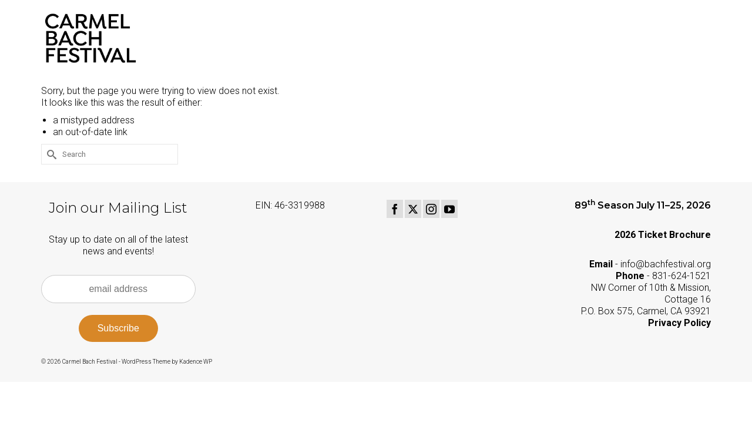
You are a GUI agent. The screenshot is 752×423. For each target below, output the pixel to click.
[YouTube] (449, 209)
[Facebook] (395, 209)
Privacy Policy (679, 322)
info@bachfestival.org (665, 264)
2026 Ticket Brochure (663, 234)
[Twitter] (413, 209)
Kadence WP (195, 361)
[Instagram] (431, 209)
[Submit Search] (50, 154)
